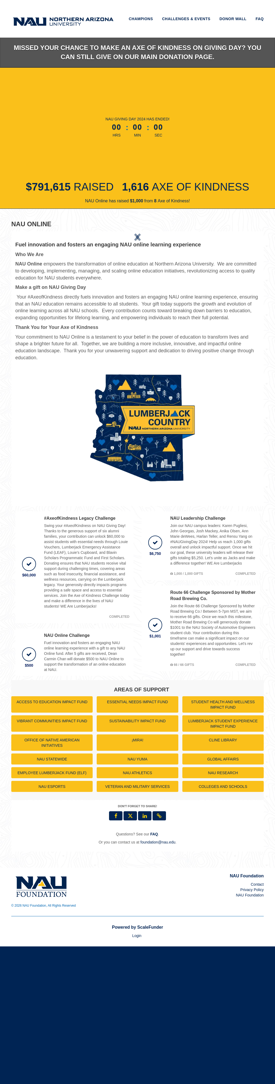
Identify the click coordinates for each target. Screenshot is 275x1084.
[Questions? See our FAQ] (154, 971)
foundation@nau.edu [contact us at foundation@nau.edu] (157, 979)
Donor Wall (233, 19)
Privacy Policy (252, 1027)
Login (136, 1073)
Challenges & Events (186, 19)
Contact (257, 1022)
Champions (141, 19)
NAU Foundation (250, 1033)
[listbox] (137, 304)
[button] (33, 304)
